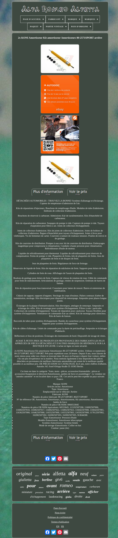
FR (62, 526)
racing (50, 492)
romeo (66, 485)
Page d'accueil (60, 508)
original (24, 473)
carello (67, 481)
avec (98, 480)
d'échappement (38, 496)
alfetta (59, 473)
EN (57, 526)
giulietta (25, 480)
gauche (88, 480)
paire (102, 475)
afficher (93, 492)
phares (41, 487)
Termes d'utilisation (60, 522)
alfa (73, 473)
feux (36, 480)
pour (31, 485)
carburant (95, 486)
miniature (27, 492)
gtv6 (58, 479)
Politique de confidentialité (60, 517)
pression (39, 492)
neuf (84, 473)
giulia (68, 497)
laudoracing (56, 496)
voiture (94, 475)
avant (52, 485)
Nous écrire (60, 512)
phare (37, 476)
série (46, 474)
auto (22, 487)
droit (87, 497)
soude (76, 480)
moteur (82, 492)
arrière (63, 491)
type (74, 492)
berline (47, 480)
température (81, 487)
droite (78, 496)
